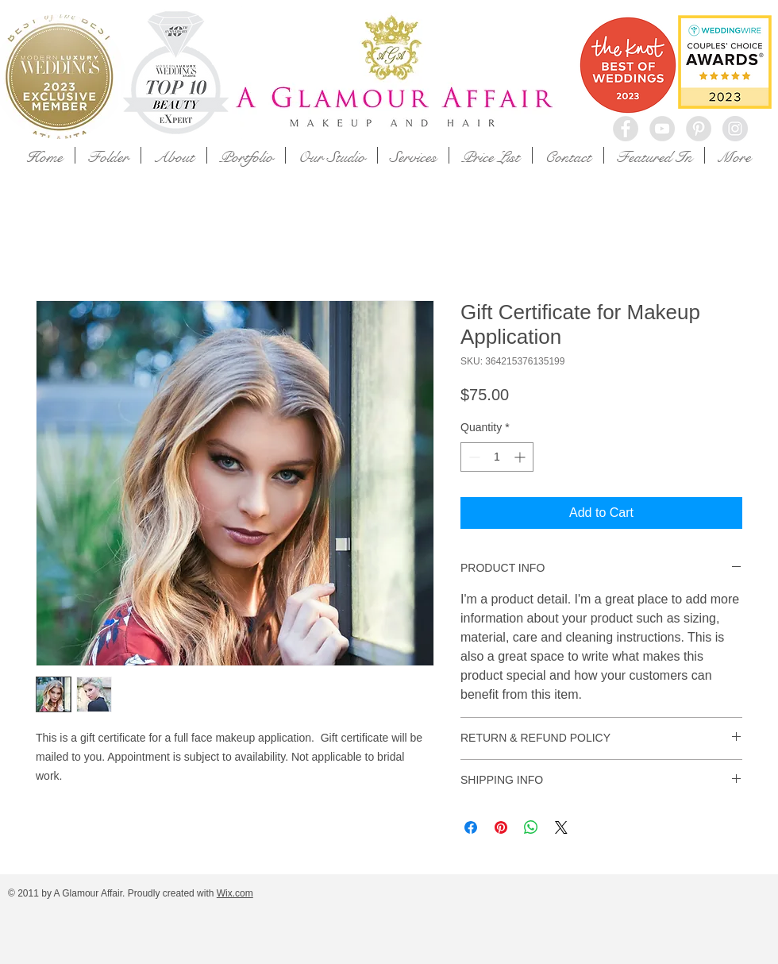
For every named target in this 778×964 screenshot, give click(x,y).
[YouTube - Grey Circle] (662, 128)
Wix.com (235, 893)
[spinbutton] (497, 457)
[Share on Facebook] (470, 827)
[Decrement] (473, 457)
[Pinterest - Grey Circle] (698, 128)
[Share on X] (561, 827)
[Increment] (521, 457)
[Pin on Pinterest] (500, 827)
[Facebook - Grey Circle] (625, 128)
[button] (108, 155)
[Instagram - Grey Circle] (735, 128)
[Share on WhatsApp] (531, 827)
